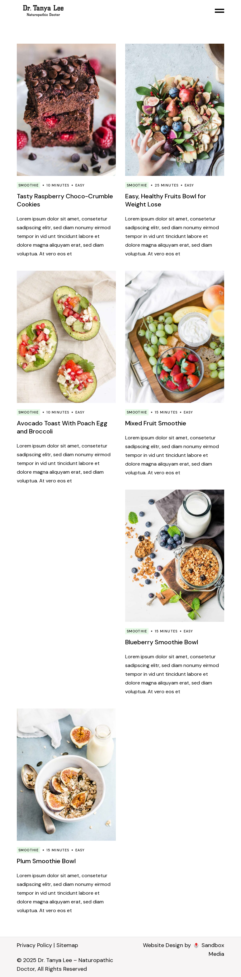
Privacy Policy (34, 945)
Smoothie (28, 185)
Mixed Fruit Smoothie (155, 423)
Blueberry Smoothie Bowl (161, 642)
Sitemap (67, 945)
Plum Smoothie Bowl (46, 861)
